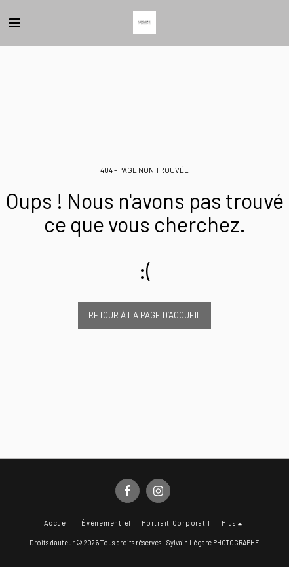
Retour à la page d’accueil (144, 315)
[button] (14, 22)
